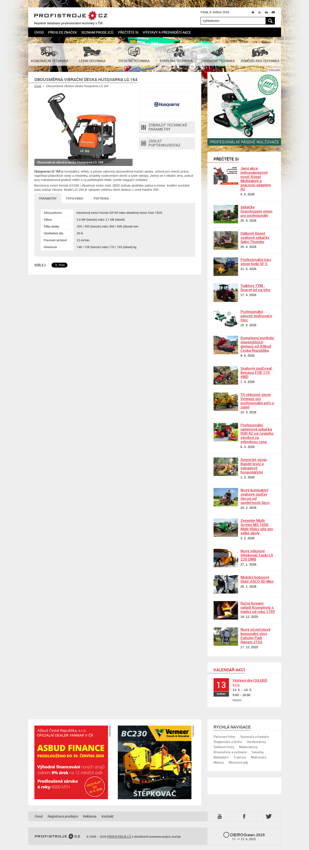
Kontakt (107, 816)
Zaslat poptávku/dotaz (160, 143)
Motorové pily (238, 762)
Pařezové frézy (224, 736)
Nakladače (221, 757)
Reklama (89, 816)
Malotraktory (248, 747)
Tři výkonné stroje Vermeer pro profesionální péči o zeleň (257, 400)
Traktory (239, 757)
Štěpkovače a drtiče (228, 742)
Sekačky (258, 752)
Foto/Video (74, 198)
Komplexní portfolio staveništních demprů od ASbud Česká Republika (257, 344)
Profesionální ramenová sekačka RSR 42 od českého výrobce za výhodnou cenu (257, 433)
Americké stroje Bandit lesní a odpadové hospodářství (254, 465)
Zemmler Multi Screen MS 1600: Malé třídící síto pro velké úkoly (257, 526)
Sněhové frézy (224, 747)
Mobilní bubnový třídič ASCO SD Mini (257, 579)
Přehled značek (62, 32)
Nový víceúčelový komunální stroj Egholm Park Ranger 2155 (255, 635)
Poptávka (101, 198)
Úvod (39, 32)
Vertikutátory (256, 742)
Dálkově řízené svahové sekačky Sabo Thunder (255, 237)
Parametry (47, 198)
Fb (245, 816)
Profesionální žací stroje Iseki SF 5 (256, 261)
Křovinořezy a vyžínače (230, 752)
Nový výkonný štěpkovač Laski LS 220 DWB (257, 555)
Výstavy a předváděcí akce (167, 32)
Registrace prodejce (63, 816)
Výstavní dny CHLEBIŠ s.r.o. (250, 682)
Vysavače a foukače (254, 736)
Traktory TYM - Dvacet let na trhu (255, 287)
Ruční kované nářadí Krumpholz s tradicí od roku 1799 (258, 607)
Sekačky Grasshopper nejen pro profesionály (256, 211)
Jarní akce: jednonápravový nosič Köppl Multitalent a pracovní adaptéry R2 (256, 178)
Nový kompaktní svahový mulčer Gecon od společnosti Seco (255, 496)
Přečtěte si (128, 32)
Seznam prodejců (97, 32)
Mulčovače (258, 757)
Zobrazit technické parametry (164, 127)
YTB (220, 816)
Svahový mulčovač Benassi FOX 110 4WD (256, 372)
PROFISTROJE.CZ (70, 16)
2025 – (244, 836)
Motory (219, 762)
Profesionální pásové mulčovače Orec (256, 315)
